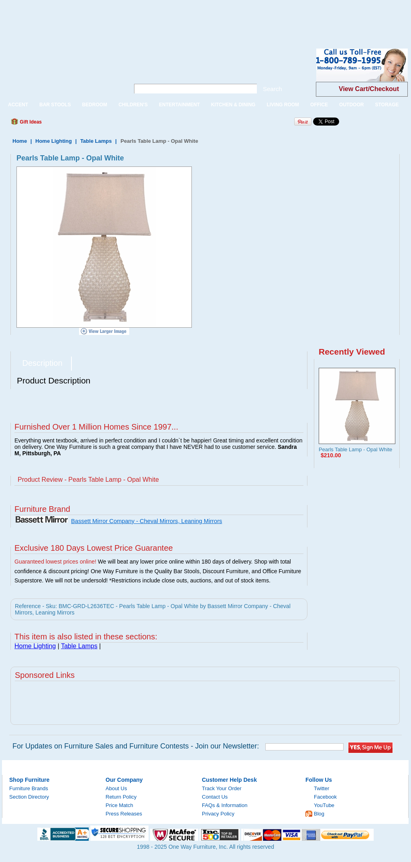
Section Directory (29, 797)
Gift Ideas (30, 122)
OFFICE (319, 104)
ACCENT (18, 104)
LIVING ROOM (283, 104)
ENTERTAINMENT (179, 104)
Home (19, 141)
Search (272, 88)
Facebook (325, 797)
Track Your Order (222, 788)
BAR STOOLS (55, 104)
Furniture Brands (28, 788)
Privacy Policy (218, 814)
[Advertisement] (146, 18)
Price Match (119, 805)
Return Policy (121, 797)
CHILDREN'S (133, 104)
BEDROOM (94, 104)
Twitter (321, 788)
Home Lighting (53, 141)
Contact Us (215, 797)
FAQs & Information (224, 805)
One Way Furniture (61, 72)
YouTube (324, 805)
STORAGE (387, 104)
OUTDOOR (351, 104)
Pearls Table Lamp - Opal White (355, 449)
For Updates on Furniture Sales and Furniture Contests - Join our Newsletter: (135, 746)
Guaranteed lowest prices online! (55, 561)
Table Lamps (96, 141)
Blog (319, 814)
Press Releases (124, 814)
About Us (116, 788)
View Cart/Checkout (369, 88)
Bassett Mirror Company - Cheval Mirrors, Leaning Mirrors (146, 521)
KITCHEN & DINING (233, 104)
